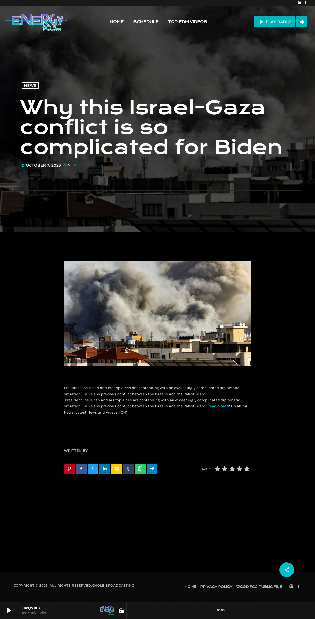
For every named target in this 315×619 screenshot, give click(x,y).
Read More (216, 406)
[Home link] (36, 21)
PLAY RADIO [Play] (274, 21)
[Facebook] (305, 3)
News (30, 85)
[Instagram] (299, 3)
